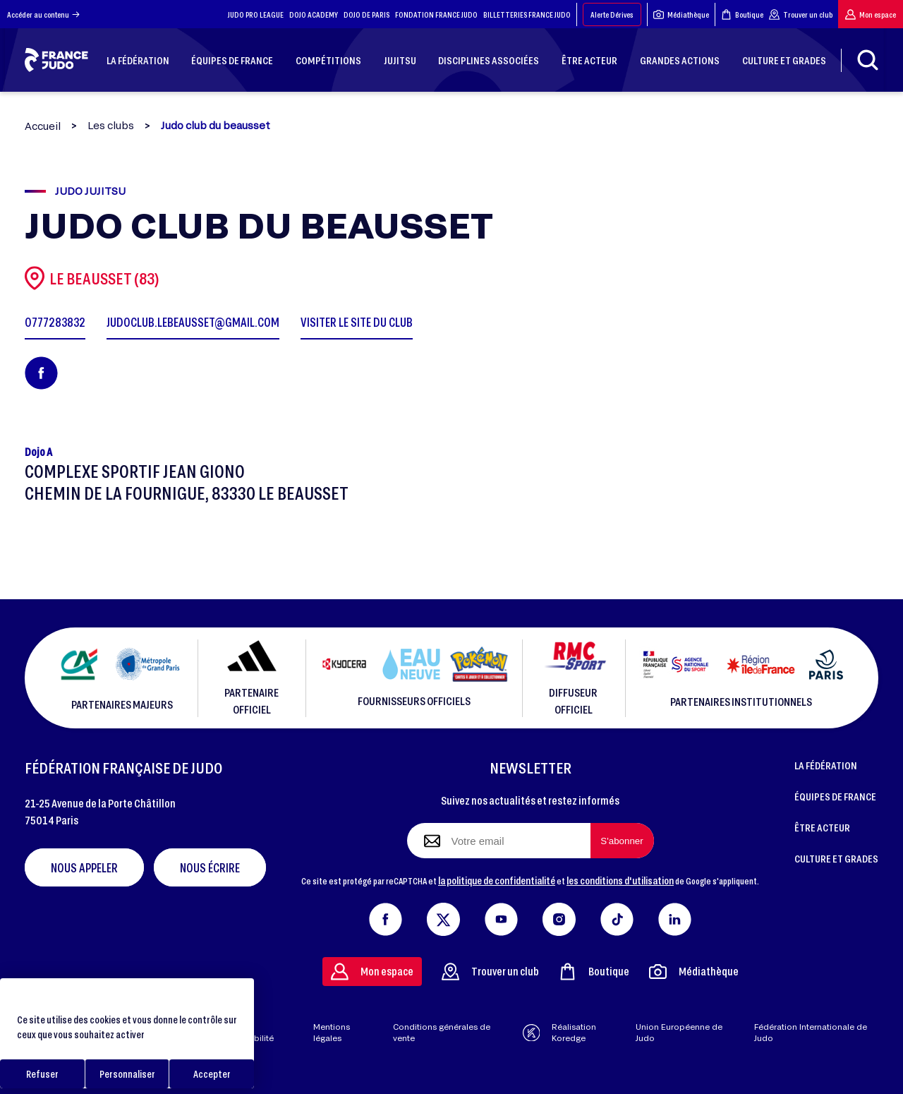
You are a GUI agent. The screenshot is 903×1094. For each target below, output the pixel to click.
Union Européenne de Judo (679, 1032)
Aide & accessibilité (249, 1032)
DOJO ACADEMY (313, 14)
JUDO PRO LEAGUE (256, 14)
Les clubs (110, 126)
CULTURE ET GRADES (836, 858)
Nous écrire (210, 867)
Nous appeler (84, 867)
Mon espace (870, 14)
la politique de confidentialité (496, 880)
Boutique (742, 14)
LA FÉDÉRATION (825, 765)
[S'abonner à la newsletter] (622, 840)
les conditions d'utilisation (620, 880)
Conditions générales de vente (441, 1032)
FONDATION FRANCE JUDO (436, 14)
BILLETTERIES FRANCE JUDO (527, 14)
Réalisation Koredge (560, 1032)
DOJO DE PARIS (366, 14)
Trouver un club (800, 14)
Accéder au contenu (43, 14)
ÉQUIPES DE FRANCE (835, 796)
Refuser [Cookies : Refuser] (42, 1074)
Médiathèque (681, 14)
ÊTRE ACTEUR (822, 827)
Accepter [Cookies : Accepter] (212, 1074)
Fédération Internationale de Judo (810, 1032)
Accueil (43, 126)
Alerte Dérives (612, 14)
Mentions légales (331, 1032)
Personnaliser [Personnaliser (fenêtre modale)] (127, 1074)
